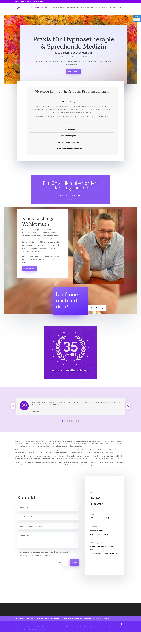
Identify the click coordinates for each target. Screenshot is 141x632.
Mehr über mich (29, 269)
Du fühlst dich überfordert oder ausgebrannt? (70, 185)
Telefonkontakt (73, 71)
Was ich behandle (72, 7)
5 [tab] (71, 421)
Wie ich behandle (87, 7)
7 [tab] (76, 421)
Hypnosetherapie (37, 7)
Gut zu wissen (100, 7)
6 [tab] (74, 421)
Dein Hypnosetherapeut (53, 7)
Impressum (19, 618)
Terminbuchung (97, 308)
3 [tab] (67, 421)
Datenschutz (30, 618)
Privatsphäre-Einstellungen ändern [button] (49, 618)
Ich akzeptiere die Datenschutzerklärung (34, 555)
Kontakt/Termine (115, 7)
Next (127, 406)
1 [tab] (62, 421)
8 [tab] (78, 421)
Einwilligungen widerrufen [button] (102, 618)
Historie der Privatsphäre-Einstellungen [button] (77, 618)
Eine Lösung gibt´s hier (70, 195)
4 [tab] (69, 421)
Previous (14, 406)
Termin (137, 20)
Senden (74, 562)
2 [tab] (65, 421)
